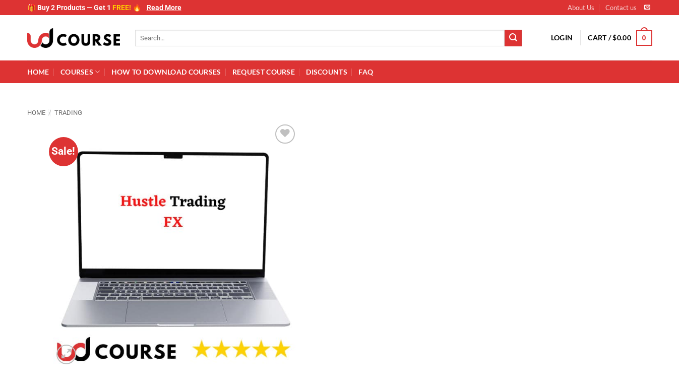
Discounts (326, 72)
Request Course (263, 72)
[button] (562, 38)
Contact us (621, 8)
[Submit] (513, 38)
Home (38, 72)
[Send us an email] (647, 7)
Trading (68, 112)
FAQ (365, 72)
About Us (581, 8)
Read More (164, 8)
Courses (80, 72)
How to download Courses (166, 72)
